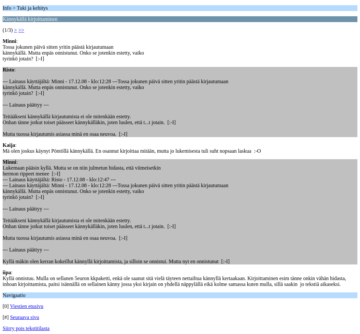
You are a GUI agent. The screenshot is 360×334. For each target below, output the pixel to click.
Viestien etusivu (26, 306)
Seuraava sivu (24, 317)
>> (21, 30)
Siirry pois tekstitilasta (26, 328)
